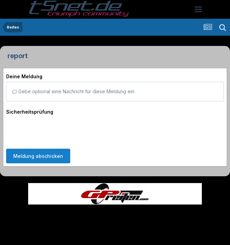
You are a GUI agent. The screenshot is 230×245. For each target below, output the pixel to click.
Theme (78, 210)
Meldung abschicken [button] (38, 129)
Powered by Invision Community (115, 225)
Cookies (182, 210)
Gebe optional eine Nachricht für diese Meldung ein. (73, 91)
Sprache (49, 210)
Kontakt (158, 210)
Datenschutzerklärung (118, 210)
